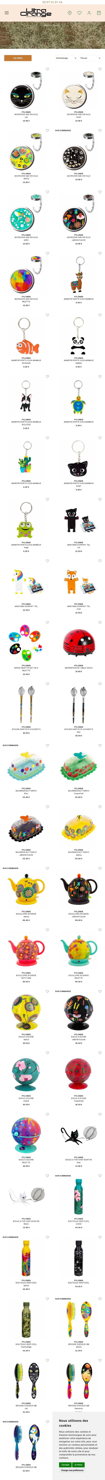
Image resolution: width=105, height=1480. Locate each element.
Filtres (17, 58)
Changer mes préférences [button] (72, 1470)
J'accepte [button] (65, 1465)
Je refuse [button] (78, 1465)
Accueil (47, 25)
